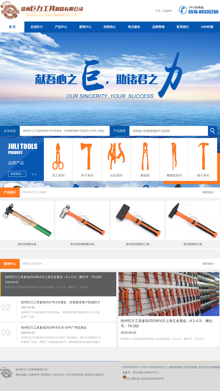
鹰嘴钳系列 (174, 175)
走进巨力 (36, 27)
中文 (158, 10)
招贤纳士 (110, 27)
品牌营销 (158, 27)
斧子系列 (87, 175)
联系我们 (183, 27)
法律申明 (34, 374)
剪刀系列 (58, 175)
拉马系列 (116, 175)
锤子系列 (203, 175)
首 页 (12, 27)
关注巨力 (59, 374)
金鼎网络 (214, 367)
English (167, 10)
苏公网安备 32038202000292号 (143, 378)
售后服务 (134, 27)
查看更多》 (209, 192)
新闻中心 (85, 27)
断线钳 (145, 175)
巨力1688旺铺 (74, 374)
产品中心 (61, 27)
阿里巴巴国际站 (93, 374)
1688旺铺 (207, 27)
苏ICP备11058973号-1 (146, 372)
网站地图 (21, 374)
